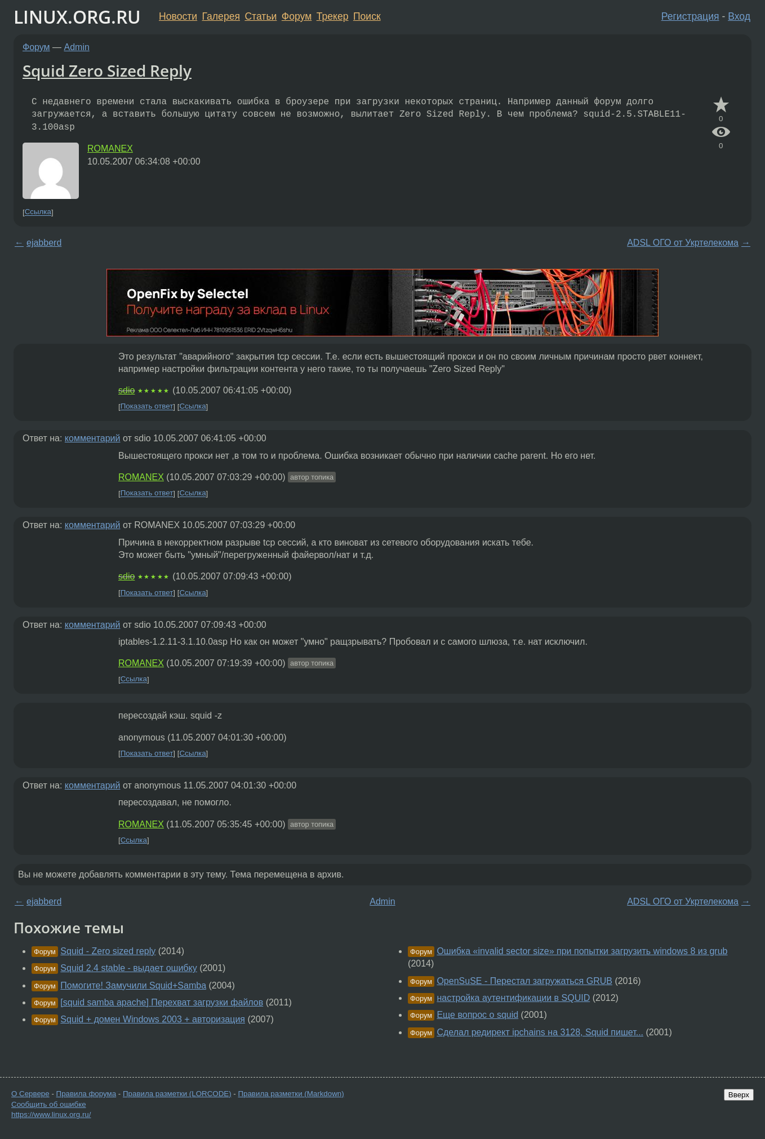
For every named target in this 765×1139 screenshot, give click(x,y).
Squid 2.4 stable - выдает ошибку (128, 968)
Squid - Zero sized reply (107, 951)
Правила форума (86, 1093)
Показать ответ (147, 406)
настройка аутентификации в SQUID (513, 998)
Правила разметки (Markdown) (291, 1093)
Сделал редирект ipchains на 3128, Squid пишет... (540, 1032)
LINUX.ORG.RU (77, 17)
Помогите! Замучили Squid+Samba (133, 985)
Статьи (260, 16)
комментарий (93, 438)
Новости (178, 16)
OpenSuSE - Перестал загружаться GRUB (524, 981)
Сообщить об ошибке (48, 1104)
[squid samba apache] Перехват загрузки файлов (161, 1002)
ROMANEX (110, 148)
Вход (739, 16)
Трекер (333, 16)
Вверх (738, 1095)
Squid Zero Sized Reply (107, 70)
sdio (126, 390)
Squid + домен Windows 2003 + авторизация (152, 1019)
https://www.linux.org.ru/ (51, 1114)
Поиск (367, 16)
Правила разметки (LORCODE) (177, 1093)
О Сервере (30, 1093)
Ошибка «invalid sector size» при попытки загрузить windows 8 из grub (582, 951)
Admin (77, 47)
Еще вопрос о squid (477, 1015)
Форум (297, 16)
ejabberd (43, 242)
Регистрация (690, 16)
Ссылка (38, 212)
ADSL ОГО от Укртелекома (683, 242)
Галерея (221, 16)
